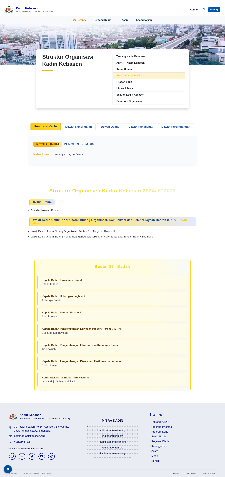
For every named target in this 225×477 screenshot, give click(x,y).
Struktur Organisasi (128, 75)
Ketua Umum (124, 69)
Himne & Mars (124, 88)
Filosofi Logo (124, 82)
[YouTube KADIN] (41, 456)
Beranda (80, 20)
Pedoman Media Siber (208, 473)
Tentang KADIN (160, 421)
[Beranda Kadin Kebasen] (29, 9)
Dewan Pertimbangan (175, 126)
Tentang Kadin (104, 20)
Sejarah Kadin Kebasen (130, 94)
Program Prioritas (161, 426)
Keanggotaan (144, 20)
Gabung (214, 9)
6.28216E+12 (22, 441)
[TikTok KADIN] (51, 456)
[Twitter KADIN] (32, 456)
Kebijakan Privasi (190, 473)
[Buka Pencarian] (204, 10)
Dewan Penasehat (140, 126)
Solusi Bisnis (158, 436)
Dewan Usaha (110, 126)
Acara (125, 20)
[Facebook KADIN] (22, 456)
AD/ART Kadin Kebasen (130, 62)
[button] (87, 426)
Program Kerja (159, 431)
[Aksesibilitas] (8, 469)
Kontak (194, 9)
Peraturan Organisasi (129, 101)
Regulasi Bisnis (160, 441)
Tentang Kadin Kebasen (130, 56)
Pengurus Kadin (45, 126)
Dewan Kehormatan (78, 126)
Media (155, 456)
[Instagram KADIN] (12, 456)
